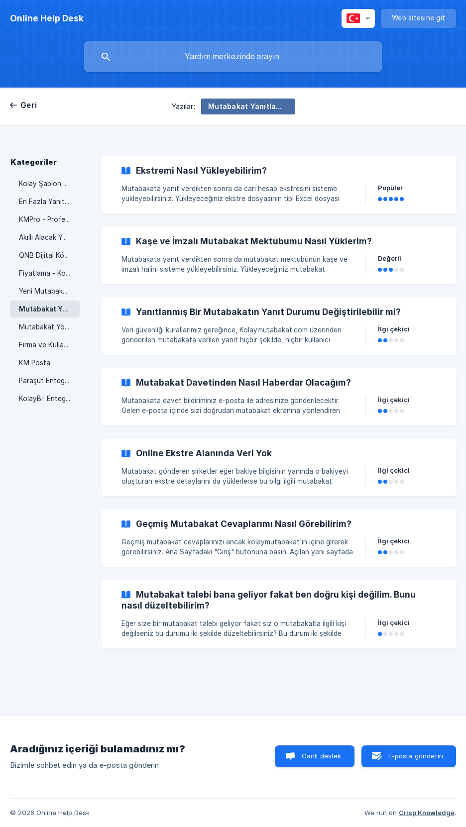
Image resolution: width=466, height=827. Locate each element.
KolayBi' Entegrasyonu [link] (49, 399)
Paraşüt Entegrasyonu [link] (49, 381)
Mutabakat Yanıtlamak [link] (49, 309)
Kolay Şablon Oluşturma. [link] (49, 184)
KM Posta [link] (34, 363)
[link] (279, 184)
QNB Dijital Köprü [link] (47, 255)
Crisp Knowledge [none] (427, 813)
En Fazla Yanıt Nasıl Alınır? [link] (49, 202)
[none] (47, 18)
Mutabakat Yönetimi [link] (49, 327)
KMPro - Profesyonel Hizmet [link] (49, 219)
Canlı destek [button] (322, 756)
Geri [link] (28, 105)
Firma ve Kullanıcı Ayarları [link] (49, 345)
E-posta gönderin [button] (415, 756)
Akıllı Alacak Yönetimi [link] (49, 237)
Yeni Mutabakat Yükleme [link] (49, 291)
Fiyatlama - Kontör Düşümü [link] (49, 273)
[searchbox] (233, 56)
